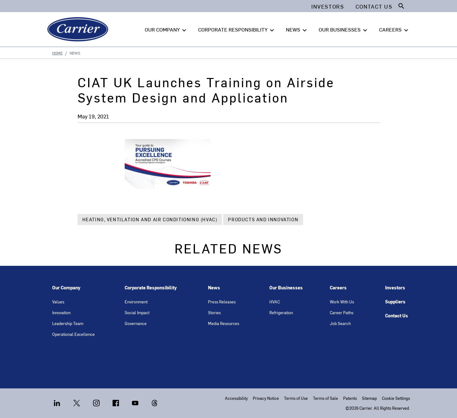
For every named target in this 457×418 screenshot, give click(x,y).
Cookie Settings (396, 398)
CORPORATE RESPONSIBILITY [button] (237, 29)
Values (58, 301)
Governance (136, 323)
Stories (214, 312)
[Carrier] (79, 29)
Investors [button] (327, 6)
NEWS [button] (297, 29)
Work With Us (342, 301)
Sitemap (369, 398)
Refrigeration (281, 312)
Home (57, 52)
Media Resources (223, 323)
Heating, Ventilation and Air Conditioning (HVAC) (150, 219)
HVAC (274, 301)
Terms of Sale (325, 398)
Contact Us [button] (374, 6)
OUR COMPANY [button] (166, 29)
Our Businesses (286, 288)
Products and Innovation (263, 219)
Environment (136, 301)
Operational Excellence (73, 334)
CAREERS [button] (394, 29)
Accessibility (236, 398)
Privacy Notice (266, 398)
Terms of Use (296, 398)
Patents (350, 398)
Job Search (340, 323)
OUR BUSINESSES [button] (344, 29)
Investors (395, 288)
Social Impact (137, 312)
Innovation (61, 312)
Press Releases (222, 301)
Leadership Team (67, 323)
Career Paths (341, 312)
